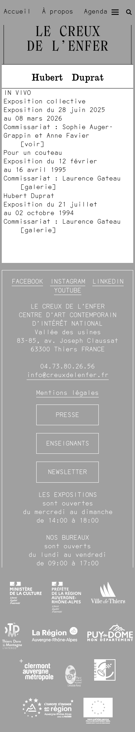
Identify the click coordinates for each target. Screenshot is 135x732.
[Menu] (115, 12)
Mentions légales (67, 392)
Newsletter (67, 472)
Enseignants (67, 443)
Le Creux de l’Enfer (67, 39)
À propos (57, 11)
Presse (67, 415)
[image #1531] (67, 169)
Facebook (27, 281)
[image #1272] (67, 213)
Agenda (95, 11)
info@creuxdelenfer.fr (68, 375)
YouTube (67, 290)
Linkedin (108, 281)
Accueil (17, 11)
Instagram (67, 281)
